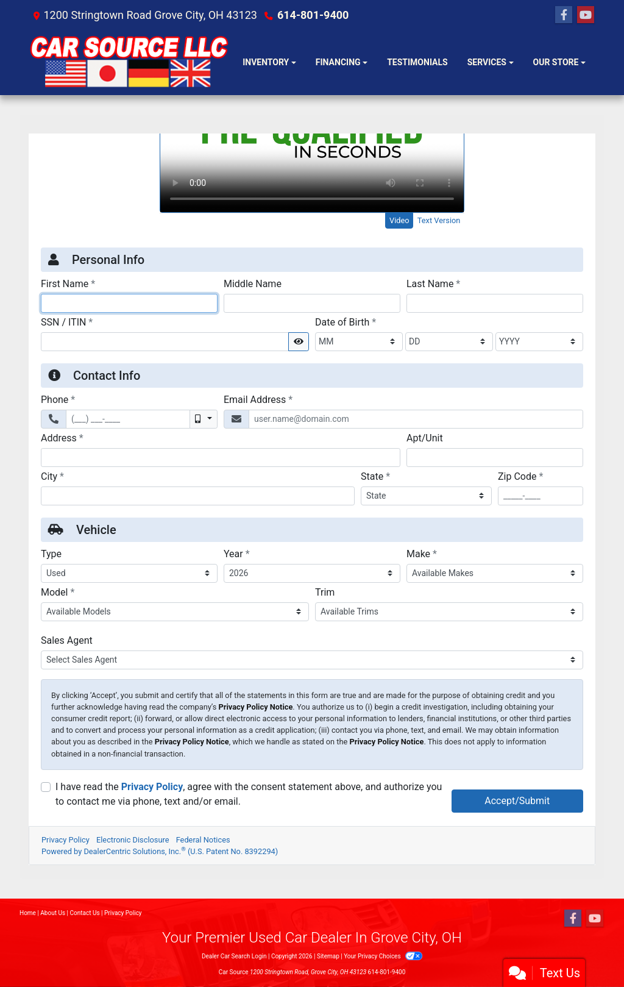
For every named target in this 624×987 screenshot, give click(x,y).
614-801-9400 (313, 15)
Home (28, 913)
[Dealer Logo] (131, 62)
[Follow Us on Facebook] (563, 15)
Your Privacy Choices (383, 956)
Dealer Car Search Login (234, 956)
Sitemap (328, 956)
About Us (52, 913)
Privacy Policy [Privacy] (123, 913)
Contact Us (85, 913)
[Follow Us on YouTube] (585, 15)
